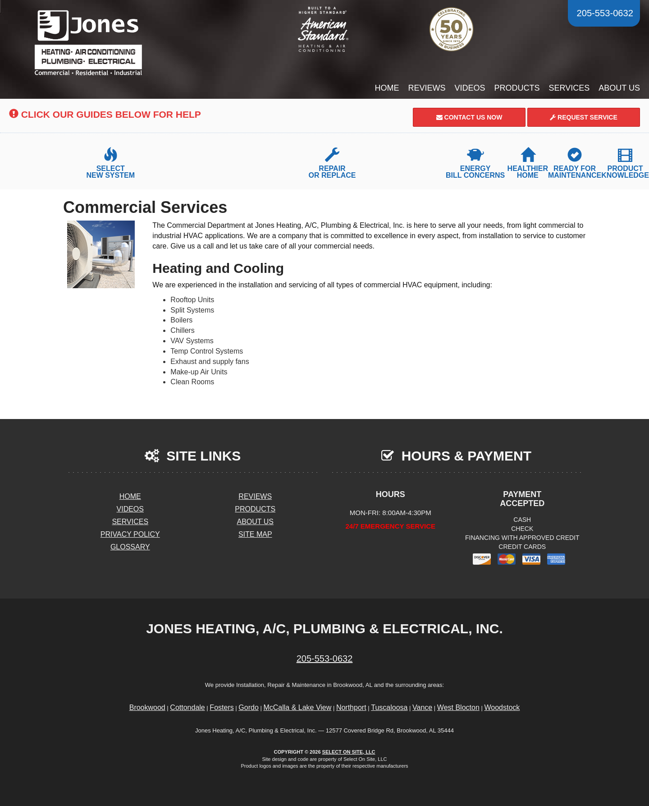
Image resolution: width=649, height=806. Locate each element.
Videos (470, 87)
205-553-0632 (325, 658)
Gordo (248, 707)
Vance (422, 707)
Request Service (583, 117)
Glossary (130, 547)
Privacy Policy (130, 534)
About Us (619, 87)
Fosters (221, 707)
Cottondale (187, 707)
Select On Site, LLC (348, 752)
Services (569, 87)
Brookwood (147, 707)
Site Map (255, 534)
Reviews (427, 87)
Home (387, 87)
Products (517, 87)
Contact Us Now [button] (469, 117)
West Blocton (458, 707)
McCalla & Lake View (297, 707)
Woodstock (502, 707)
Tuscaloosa (389, 707)
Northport (351, 707)
